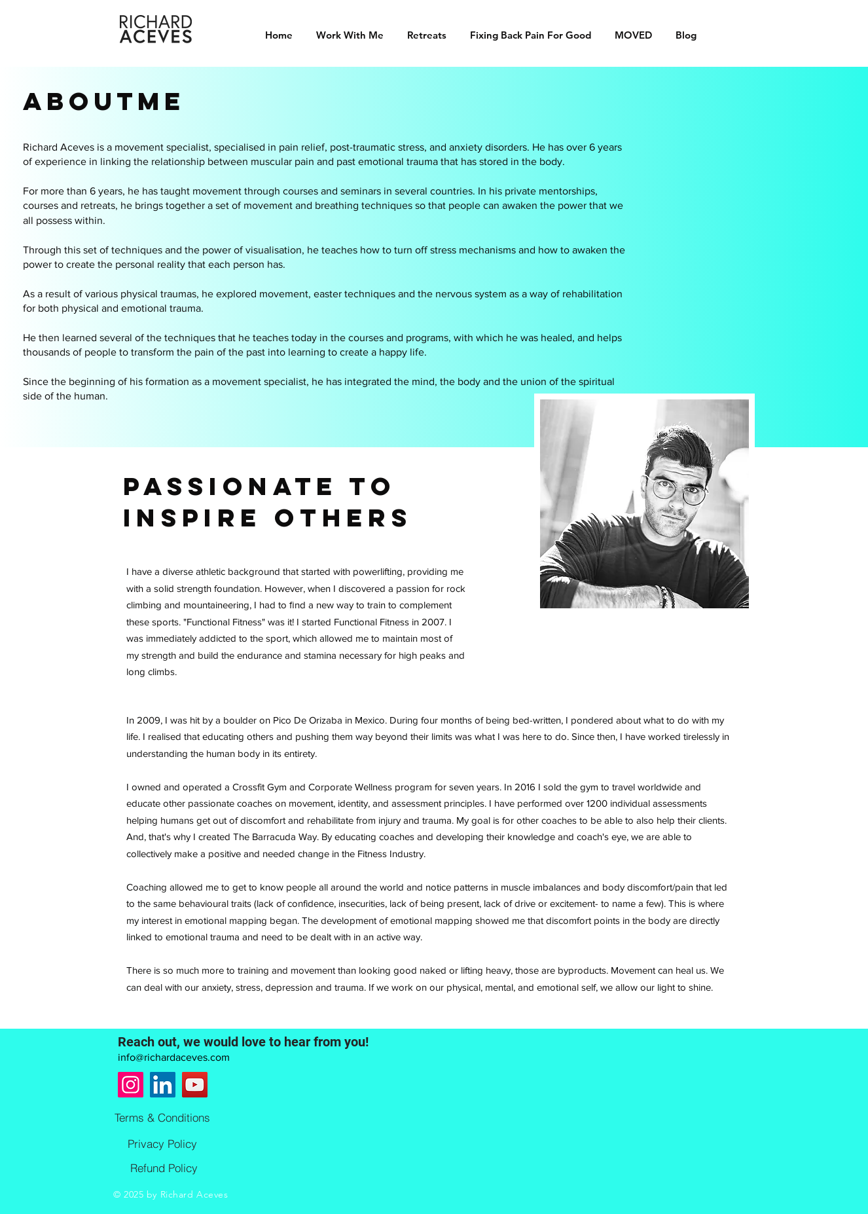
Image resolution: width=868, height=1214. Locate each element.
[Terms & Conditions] (162, 1117)
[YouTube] (195, 1084)
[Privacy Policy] (162, 1143)
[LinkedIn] (162, 1084)
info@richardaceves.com (174, 1057)
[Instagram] (130, 1084)
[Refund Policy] (163, 1167)
